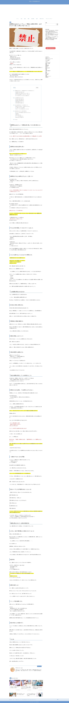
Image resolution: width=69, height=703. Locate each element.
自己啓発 (32, 18)
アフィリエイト (48, 59)
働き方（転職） (48, 63)
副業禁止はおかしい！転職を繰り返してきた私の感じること (24, 90)
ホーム (18, 18)
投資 (36, 18)
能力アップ (47, 73)
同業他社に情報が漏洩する (20, 100)
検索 (46, 22)
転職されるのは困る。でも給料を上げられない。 (23, 106)
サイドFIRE (47, 60)
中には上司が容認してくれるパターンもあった (23, 94)
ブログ (47, 61)
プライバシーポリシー (49, 18)
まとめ (16, 119)
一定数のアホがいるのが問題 (20, 107)
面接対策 (47, 77)
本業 (21, 18)
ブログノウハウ (48, 62)
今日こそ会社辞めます (34, 1)
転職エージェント (48, 76)
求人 (46, 71)
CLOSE (37, 87)
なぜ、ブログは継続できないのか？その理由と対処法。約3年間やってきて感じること (52, 35)
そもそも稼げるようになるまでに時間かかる (22, 95)
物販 (46, 72)
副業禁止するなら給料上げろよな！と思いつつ (23, 93)
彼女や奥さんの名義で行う (20, 117)
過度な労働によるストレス (20, 101)
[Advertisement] (34, 11)
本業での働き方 (48, 70)
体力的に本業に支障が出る (20, 99)
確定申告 (17, 113)
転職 (28, 18)
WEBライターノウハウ (49, 58)
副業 (25, 18)
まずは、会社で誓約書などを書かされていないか (23, 112)
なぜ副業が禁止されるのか (19, 97)
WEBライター (48, 57)
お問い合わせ (42, 18)
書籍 (46, 68)
